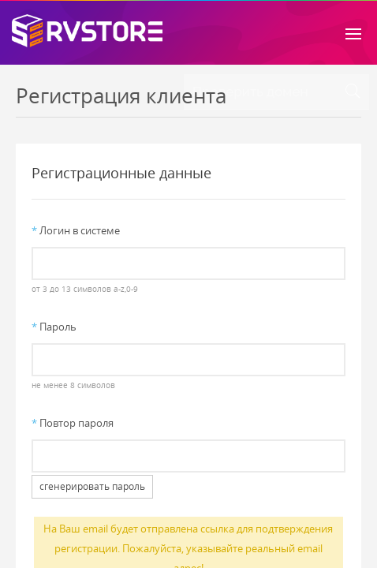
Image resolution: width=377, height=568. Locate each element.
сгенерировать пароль (92, 486)
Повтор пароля (73, 423)
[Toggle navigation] (353, 32)
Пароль (54, 327)
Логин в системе (76, 230)
